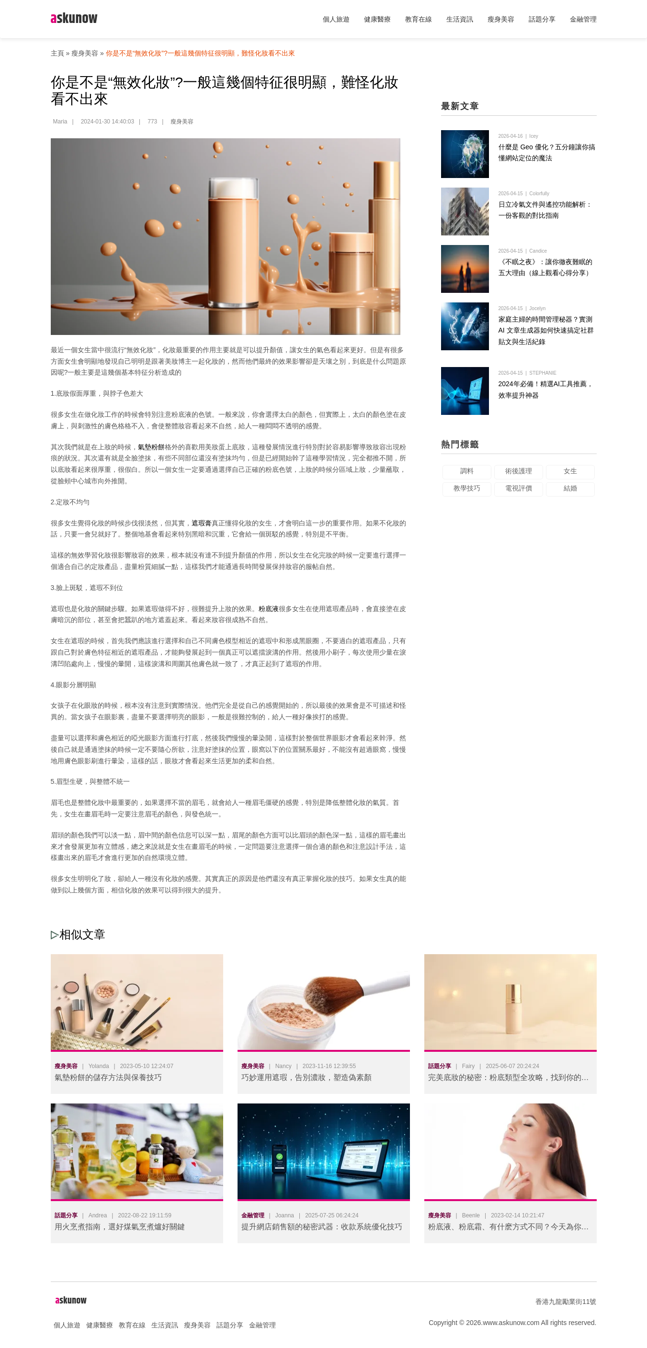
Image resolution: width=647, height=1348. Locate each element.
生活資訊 (459, 19)
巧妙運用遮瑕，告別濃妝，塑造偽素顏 (306, 1077)
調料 (467, 477)
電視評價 (518, 494)
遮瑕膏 (202, 523)
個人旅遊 (336, 19)
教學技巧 (467, 494)
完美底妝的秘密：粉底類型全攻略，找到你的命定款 (508, 1079)
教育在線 (418, 19)
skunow (74, 19)
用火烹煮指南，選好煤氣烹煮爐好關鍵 (120, 1227)
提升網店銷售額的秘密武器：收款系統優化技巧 (321, 1227)
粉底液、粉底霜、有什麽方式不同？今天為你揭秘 (508, 1229)
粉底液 (269, 609)
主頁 (57, 53)
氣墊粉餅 (151, 447)
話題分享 (542, 19)
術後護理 (518, 477)
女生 (570, 477)
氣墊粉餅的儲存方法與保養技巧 (108, 1077)
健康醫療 (377, 19)
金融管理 (583, 19)
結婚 (570, 494)
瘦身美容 (501, 19)
